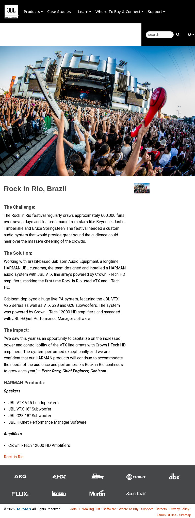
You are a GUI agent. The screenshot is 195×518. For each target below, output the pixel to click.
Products (32, 11)
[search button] (178, 34)
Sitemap (185, 515)
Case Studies (59, 11)
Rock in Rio (14, 456)
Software (109, 509)
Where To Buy (128, 509)
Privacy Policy (179, 509)
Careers (161, 509)
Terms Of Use (166, 515)
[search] (160, 34)
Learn (83, 11)
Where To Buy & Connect (118, 11)
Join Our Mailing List (85, 509)
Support (155, 11)
